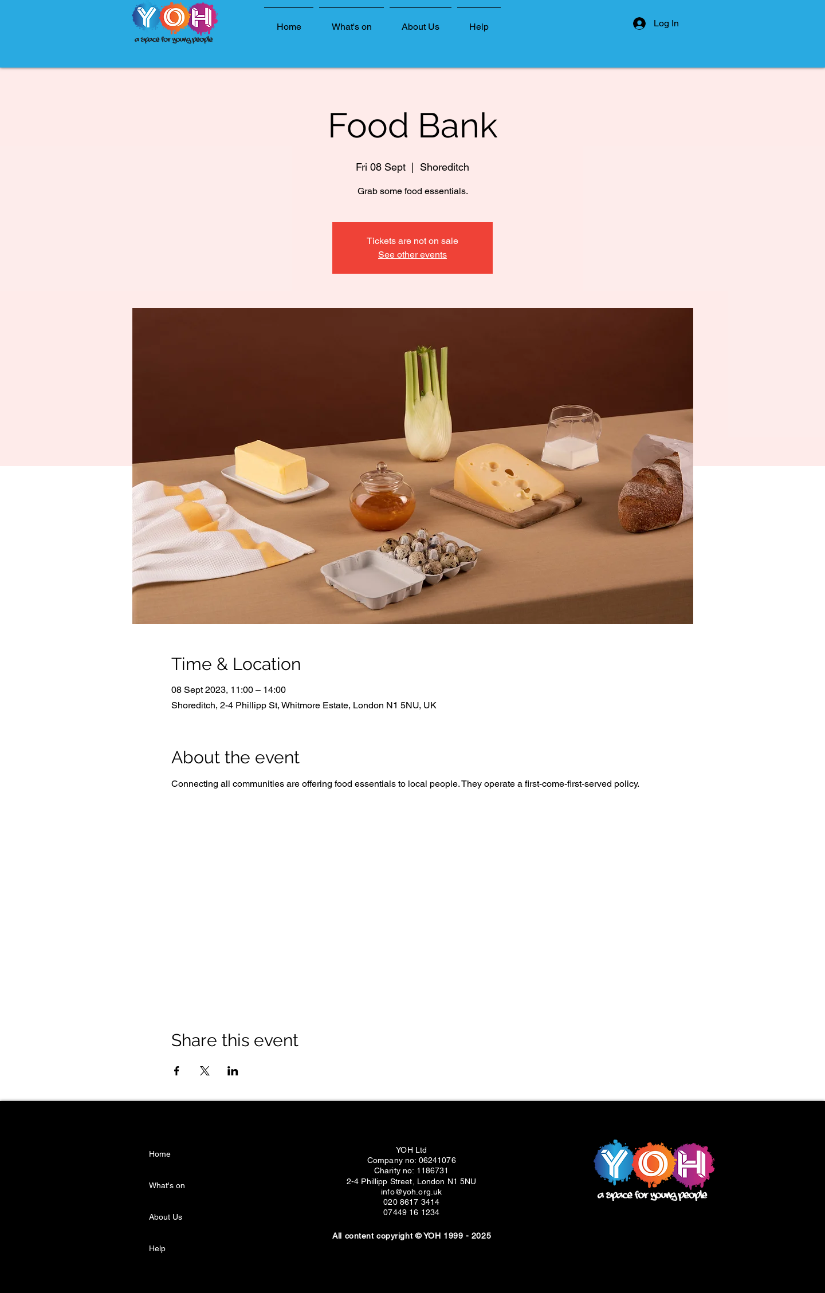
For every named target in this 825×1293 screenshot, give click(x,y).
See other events (412, 254)
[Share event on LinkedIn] (232, 1070)
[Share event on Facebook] (176, 1070)
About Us (165, 1216)
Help (157, 1248)
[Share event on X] (204, 1070)
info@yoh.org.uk (411, 1191)
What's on (167, 1185)
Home (160, 1153)
